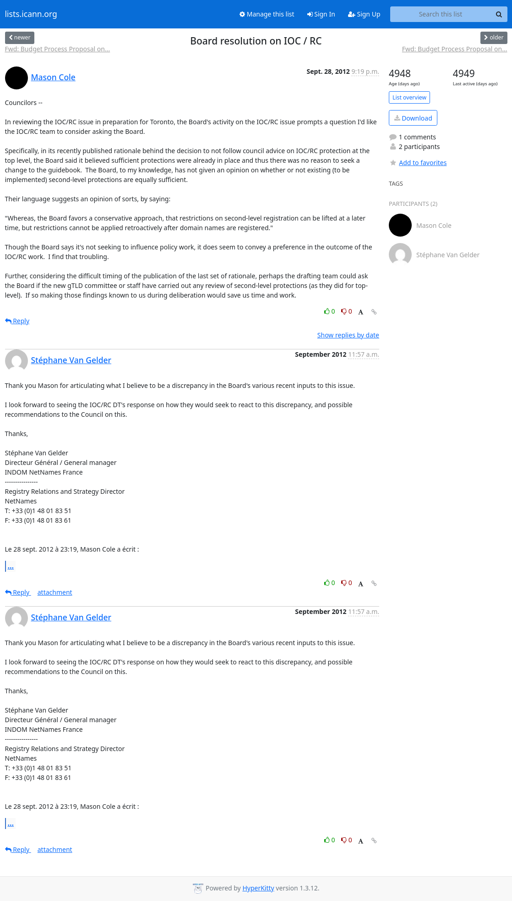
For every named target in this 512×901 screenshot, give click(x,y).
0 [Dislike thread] (346, 311)
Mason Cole (53, 77)
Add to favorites (418, 162)
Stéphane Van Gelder (71, 359)
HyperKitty (258, 888)
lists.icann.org (31, 14)
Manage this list (267, 14)
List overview (409, 97)
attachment (55, 592)
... (11, 566)
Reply (17, 320)
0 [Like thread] (330, 311)
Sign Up (364, 14)
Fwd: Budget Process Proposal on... (57, 48)
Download (413, 118)
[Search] (499, 14)
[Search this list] (440, 14)
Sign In (321, 14)
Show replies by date (348, 335)
